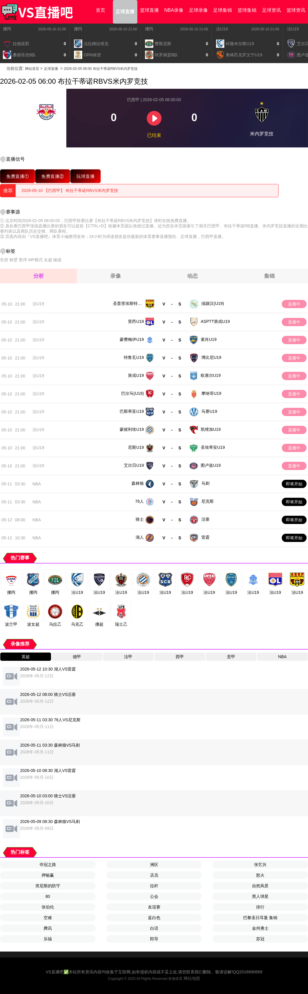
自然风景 (260, 885)
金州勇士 (260, 928)
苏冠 (260, 939)
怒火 (260, 875)
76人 (139, 501)
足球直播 (125, 11)
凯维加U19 (211, 429)
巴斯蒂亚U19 (132, 411)
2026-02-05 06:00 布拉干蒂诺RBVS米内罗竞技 (101, 69)
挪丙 (7, 29)
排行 (260, 907)
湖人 (140, 537)
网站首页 (32, 69)
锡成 (57, 259)
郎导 (154, 939)
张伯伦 (48, 907)
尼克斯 (207, 501)
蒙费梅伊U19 (132, 339)
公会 (154, 896)
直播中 (294, 304)
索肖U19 (209, 339)
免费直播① (17, 176)
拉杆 (154, 885)
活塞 (205, 519)
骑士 (140, 519)
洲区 (154, 864)
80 (47, 896)
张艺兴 (260, 864)
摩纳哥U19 (211, 393)
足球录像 (198, 10)
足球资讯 (271, 10)
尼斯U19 (136, 447)
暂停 (23, 259)
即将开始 (294, 484)
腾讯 (48, 928)
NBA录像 (173, 10)
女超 (48, 259)
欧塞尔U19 (211, 375)
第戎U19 (136, 375)
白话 (154, 928)
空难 (48, 917)
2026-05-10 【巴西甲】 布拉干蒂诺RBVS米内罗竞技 (70, 190)
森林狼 (137, 483)
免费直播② (53, 176)
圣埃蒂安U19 (213, 447)
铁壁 (13, 259)
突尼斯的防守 (47, 885)
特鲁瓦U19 (134, 357)
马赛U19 (209, 411)
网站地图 (192, 978)
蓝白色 (154, 917)
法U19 (222, 29)
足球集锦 (222, 10)
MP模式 (35, 259)
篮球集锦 (247, 10)
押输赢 (48, 875)
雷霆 (205, 537)
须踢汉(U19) (212, 303)
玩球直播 (85, 176)
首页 (100, 10)
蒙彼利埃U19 (132, 429)
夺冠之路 (47, 864)
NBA (36, 484)
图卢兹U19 (211, 465)
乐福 (48, 939)
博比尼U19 (211, 357)
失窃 (4, 259)
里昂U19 (136, 321)
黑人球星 (260, 896)
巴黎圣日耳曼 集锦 (260, 917)
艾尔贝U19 (134, 465)
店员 (154, 875)
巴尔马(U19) (132, 393)
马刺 (205, 483)
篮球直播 (149, 10)
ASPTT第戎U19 (215, 321)
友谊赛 (154, 907)
